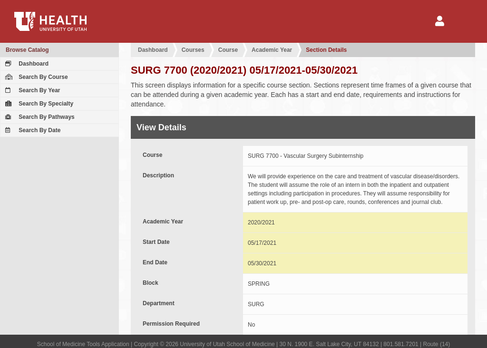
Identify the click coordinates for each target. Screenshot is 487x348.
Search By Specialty (38, 103)
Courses (193, 50)
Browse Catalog (27, 50)
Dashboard (26, 63)
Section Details (326, 50)
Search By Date (31, 130)
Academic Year (272, 50)
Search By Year (31, 90)
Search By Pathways (39, 117)
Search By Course (35, 77)
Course (228, 50)
